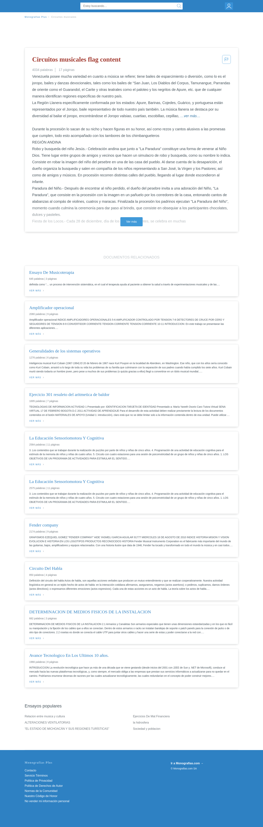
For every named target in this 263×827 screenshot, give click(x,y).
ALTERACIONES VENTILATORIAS (47, 722)
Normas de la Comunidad (41, 790)
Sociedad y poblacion (146, 728)
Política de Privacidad (38, 780)
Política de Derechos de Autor (44, 785)
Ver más (131, 221)
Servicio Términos (36, 775)
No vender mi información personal (47, 801)
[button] (226, 60)
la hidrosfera (141, 722)
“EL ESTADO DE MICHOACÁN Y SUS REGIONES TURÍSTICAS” (67, 728)
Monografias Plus (36, 17)
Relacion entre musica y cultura (45, 716)
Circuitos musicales (64, 17)
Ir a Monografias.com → (187, 763)
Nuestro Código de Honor (41, 796)
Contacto (30, 770)
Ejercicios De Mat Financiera (151, 716)
